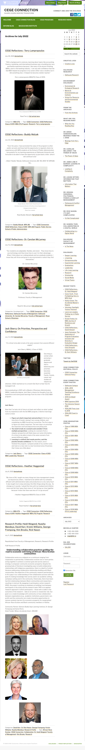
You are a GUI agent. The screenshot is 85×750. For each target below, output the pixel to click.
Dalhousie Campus (71, 385)
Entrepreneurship (71, 260)
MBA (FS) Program (21, 124)
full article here (34, 116)
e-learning (68, 258)
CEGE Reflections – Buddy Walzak (22, 134)
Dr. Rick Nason (26, 727)
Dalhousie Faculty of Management (26, 314)
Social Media (69, 278)
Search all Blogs (75, 3)
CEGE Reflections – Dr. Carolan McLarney (25, 239)
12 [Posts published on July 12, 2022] (69, 39)
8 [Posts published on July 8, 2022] (76, 37)
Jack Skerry (17, 453)
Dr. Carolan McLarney (20, 316)
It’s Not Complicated (72, 218)
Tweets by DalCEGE (70, 361)
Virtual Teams (69, 280)
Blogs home (62, 3)
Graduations (69, 265)
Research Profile (30, 730)
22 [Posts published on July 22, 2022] (76, 42)
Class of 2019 (10, 124)
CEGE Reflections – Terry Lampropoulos (24, 50)
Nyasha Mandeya (18, 730)
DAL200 (68, 547)
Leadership (69, 268)
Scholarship (69, 275)
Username (67, 556)
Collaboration (29, 732)
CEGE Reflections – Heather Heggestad (24, 466)
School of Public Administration (16, 229)
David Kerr (17, 727)
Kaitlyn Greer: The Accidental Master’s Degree (72, 303)
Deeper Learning (70, 255)
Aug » (70, 49)
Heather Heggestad (22, 513)
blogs (24, 2)
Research (32, 124)
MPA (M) (27, 225)
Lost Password (68, 584)
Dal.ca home (50, 3)
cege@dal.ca (71, 536)
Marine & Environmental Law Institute (71, 93)
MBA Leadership (11, 456)
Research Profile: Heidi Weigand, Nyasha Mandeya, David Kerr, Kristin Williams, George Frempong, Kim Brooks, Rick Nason (27, 527)
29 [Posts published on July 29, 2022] (76, 44)
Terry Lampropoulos (43, 124)
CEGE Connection (21, 10)
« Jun (65, 49)
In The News (69, 246)
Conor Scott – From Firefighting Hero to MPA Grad (72, 296)
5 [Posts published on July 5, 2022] (69, 37)
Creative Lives (70, 64)
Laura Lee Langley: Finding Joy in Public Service (72, 314)
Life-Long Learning (71, 270)
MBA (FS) (16, 122)
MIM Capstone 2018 (72, 401)
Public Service (46, 227)
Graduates (78, 743)
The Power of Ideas (71, 156)
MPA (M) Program (34, 227)
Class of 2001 (22, 227)
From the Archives (71, 113)
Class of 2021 (46, 453)
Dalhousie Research (72, 75)
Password (66, 563)
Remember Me (69, 570)
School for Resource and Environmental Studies (72, 100)
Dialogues (52, 743)
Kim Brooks (21, 734)
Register (66, 582)
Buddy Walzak (18, 225)
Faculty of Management (37, 316)
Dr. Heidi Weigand (40, 732)
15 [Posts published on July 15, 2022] (76, 39)
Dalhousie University (10, 2)
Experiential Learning (72, 263)
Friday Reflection (65, 743)
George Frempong (38, 727)
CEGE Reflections (46, 122)
